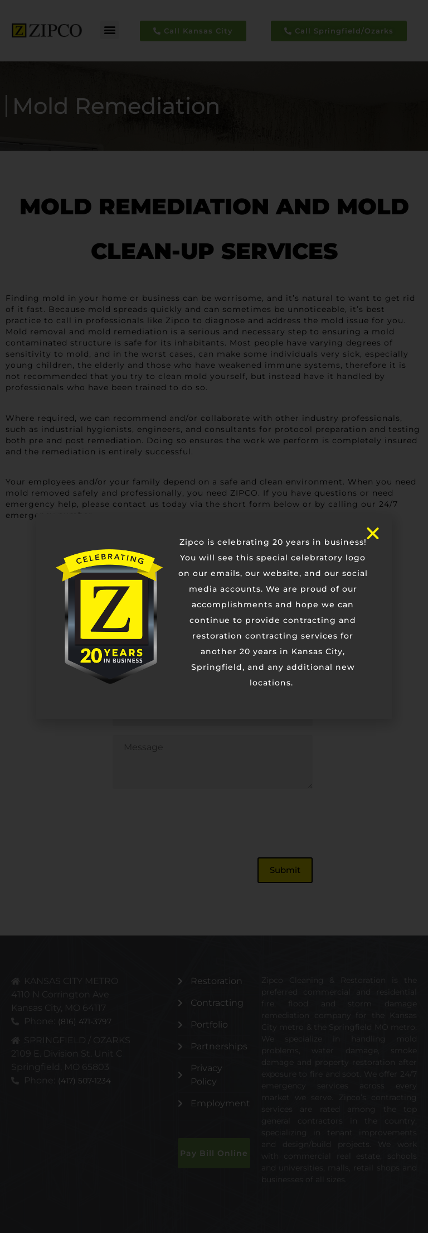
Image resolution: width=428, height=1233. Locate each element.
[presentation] (197, 823)
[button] (109, 30)
